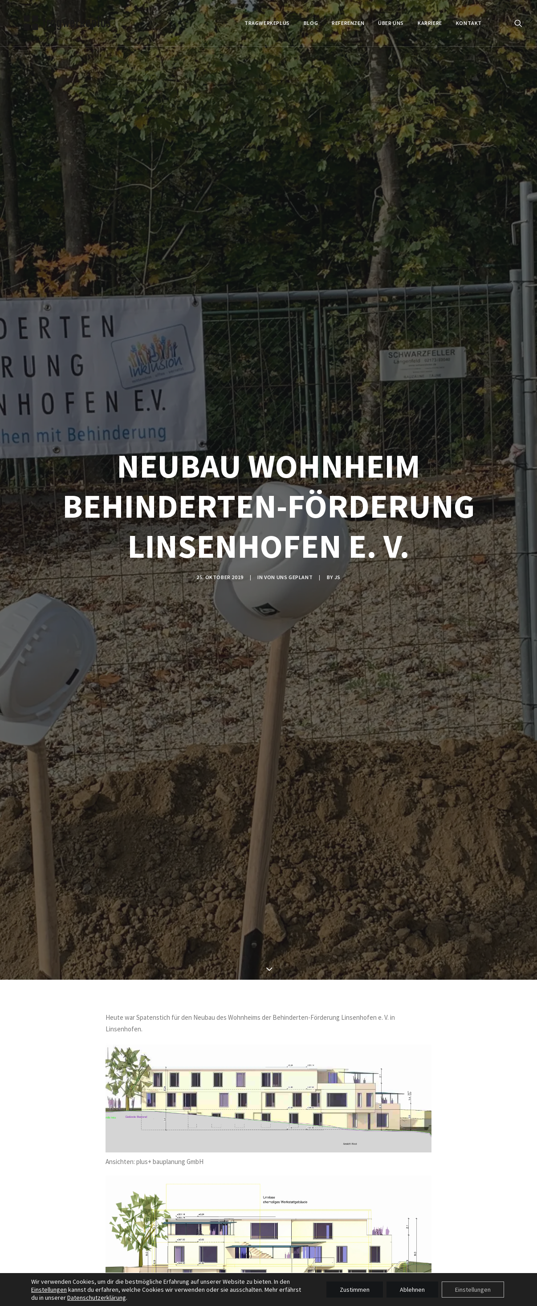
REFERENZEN (348, 23)
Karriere (430, 23)
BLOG (311, 23)
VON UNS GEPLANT (288, 577)
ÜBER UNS (391, 23)
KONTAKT (469, 23)
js (337, 577)
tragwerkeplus (267, 23)
